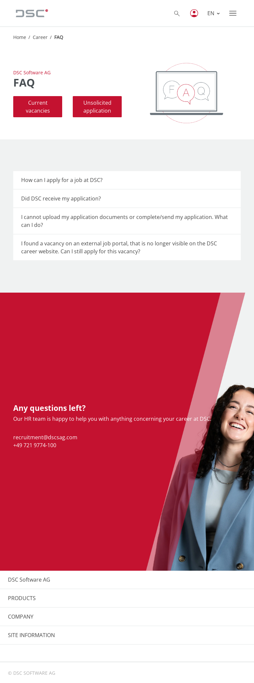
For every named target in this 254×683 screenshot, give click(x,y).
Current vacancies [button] (38, 106)
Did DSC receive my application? (61, 198)
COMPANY (20, 616)
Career (40, 37)
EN (211, 13)
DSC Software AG (29, 579)
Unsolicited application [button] (97, 106)
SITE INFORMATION (31, 635)
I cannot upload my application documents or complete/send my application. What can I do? (124, 221)
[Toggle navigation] (233, 13)
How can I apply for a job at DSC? (62, 180)
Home (19, 37)
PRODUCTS (22, 598)
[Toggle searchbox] (177, 13)
